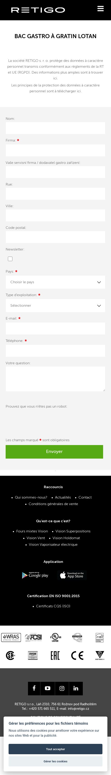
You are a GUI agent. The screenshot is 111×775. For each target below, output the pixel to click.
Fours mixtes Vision (32, 531)
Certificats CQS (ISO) (53, 606)
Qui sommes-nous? (31, 497)
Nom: (10, 119)
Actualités (63, 497)
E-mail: (13, 319)
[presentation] (40, 420)
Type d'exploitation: (23, 295)
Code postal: (16, 228)
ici (55, 78)
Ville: (10, 206)
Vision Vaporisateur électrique (53, 545)
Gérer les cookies (55, 761)
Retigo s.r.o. (41, 17)
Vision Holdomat (66, 538)
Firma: (12, 141)
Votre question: (18, 363)
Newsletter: (15, 249)
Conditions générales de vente (53, 504)
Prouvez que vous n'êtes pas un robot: (36, 406)
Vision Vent (36, 538)
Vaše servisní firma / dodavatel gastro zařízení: (43, 163)
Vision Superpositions (73, 531)
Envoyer (54, 452)
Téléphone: (16, 341)
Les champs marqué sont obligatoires (37, 441)
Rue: (9, 184)
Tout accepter (55, 749)
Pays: (11, 272)
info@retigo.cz (78, 708)
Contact (85, 497)
